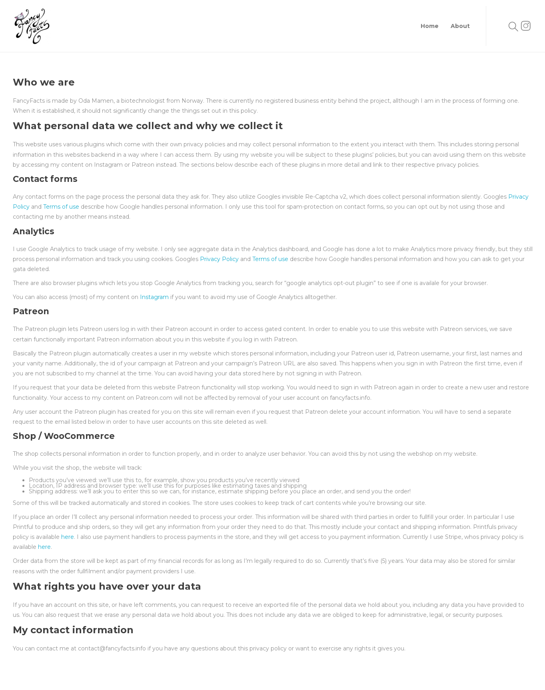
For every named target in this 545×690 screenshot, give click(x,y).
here (67, 536)
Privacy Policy (219, 259)
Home (430, 26)
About (460, 26)
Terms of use (62, 206)
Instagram (155, 297)
